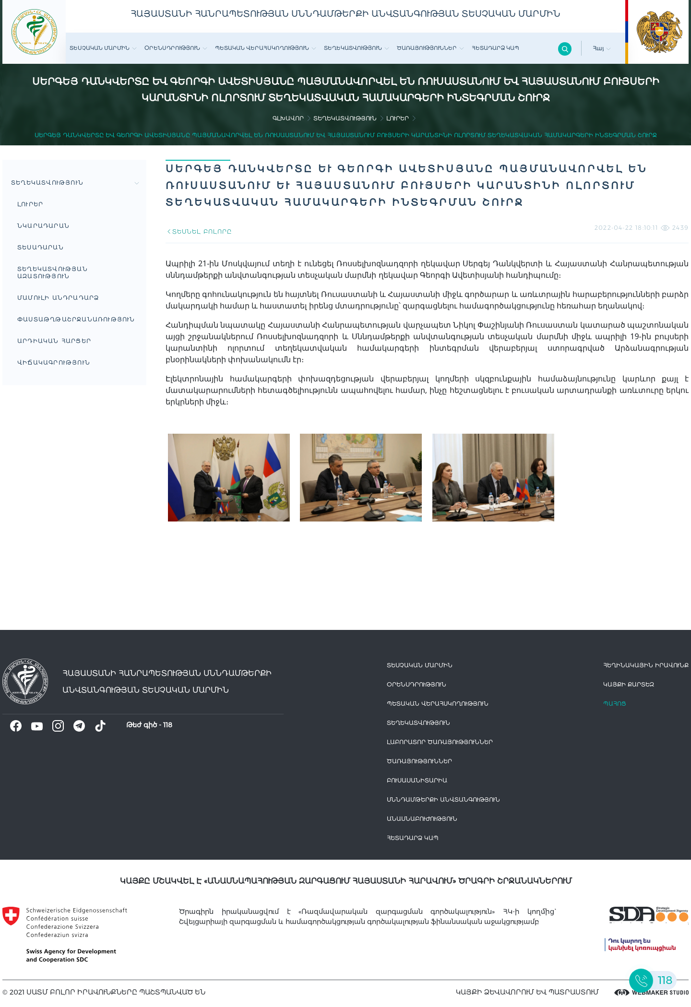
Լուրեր (397, 118)
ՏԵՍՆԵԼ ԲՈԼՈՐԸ (198, 231)
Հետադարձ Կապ (495, 48)
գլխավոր (288, 118)
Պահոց (614, 703)
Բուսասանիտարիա (417, 780)
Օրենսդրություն (175, 48)
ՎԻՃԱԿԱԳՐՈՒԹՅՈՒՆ (53, 362)
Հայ (602, 48)
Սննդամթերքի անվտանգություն (443, 799)
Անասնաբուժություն (422, 818)
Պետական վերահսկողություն (265, 48)
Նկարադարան (43, 225)
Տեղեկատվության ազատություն (52, 272)
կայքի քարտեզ (628, 684)
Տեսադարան (40, 247)
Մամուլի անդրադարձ (58, 297)
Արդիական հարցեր (54, 340)
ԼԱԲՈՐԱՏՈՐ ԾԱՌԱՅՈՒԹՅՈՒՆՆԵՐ (440, 742)
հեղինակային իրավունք (646, 665)
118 (167, 725)
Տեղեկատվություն (356, 48)
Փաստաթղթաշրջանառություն (76, 319)
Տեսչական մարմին (103, 48)
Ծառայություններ (430, 48)
